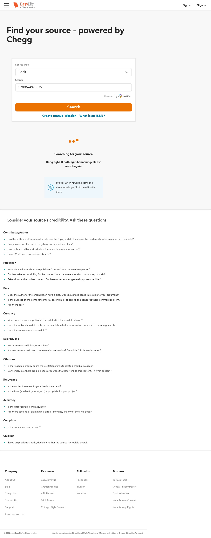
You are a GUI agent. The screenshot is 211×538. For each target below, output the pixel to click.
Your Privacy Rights (123, 507)
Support (9, 507)
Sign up (187, 5)
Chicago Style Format (52, 507)
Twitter (81, 487)
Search (19, 80)
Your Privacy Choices (124, 500)
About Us (10, 480)
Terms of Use (120, 480)
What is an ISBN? (92, 116)
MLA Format (47, 500)
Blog (7, 487)
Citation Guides (49, 487)
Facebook (82, 480)
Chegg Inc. (11, 493)
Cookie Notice (121, 493)
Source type (22, 65)
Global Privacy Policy (124, 487)
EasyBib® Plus (48, 480)
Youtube (81, 493)
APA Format (47, 493)
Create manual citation (59, 116)
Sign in (201, 5)
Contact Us (11, 500)
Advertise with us (14, 514)
